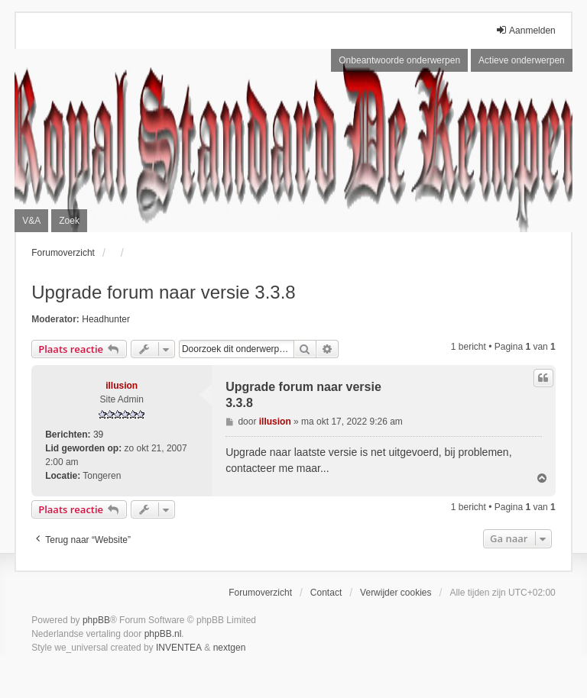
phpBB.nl (163, 634)
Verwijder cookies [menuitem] (395, 592)
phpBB (96, 620)
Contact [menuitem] (326, 592)
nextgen (229, 647)
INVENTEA (179, 647)
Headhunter (106, 319)
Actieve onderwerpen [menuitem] (521, 60)
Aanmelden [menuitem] (525, 30)
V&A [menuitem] (31, 220)
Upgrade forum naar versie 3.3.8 (163, 292)
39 (98, 434)
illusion (121, 385)
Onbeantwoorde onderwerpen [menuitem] (399, 60)
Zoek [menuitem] (69, 220)
